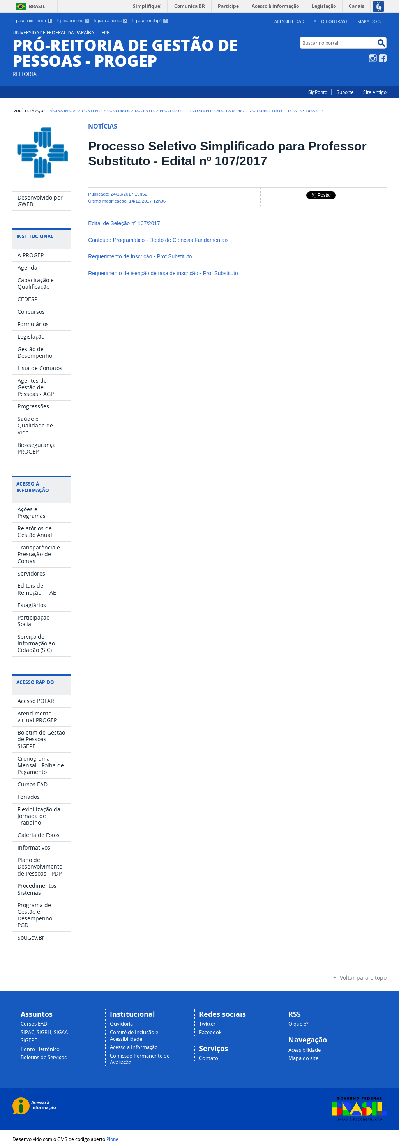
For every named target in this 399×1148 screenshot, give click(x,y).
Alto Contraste (332, 21)
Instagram (373, 58)
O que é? (298, 1024)
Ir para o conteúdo (32, 20)
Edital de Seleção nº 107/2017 (124, 223)
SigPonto (317, 92)
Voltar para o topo (363, 977)
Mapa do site (372, 21)
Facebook (383, 58)
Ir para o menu (73, 20)
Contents (92, 110)
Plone (112, 1139)
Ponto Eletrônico (40, 1049)
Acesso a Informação (134, 1047)
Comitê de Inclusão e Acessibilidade (134, 1035)
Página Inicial (63, 110)
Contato (208, 1058)
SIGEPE (29, 1040)
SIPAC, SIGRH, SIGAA (44, 1032)
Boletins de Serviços (44, 1057)
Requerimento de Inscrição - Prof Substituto (140, 257)
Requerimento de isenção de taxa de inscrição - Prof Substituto (163, 273)
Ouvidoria (121, 1024)
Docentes (145, 110)
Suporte (345, 92)
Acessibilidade (290, 21)
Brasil (37, 6)
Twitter (207, 1024)
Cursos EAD (34, 1024)
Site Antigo (375, 92)
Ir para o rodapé (150, 20)
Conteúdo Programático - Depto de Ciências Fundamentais (159, 240)
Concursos (118, 110)
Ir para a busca (111, 20)
